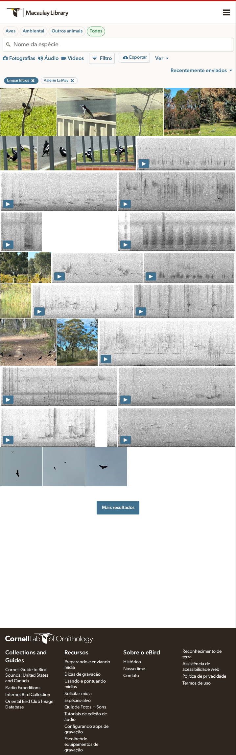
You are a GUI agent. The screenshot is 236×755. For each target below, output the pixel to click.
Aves (10, 31)
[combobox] (123, 44)
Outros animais (67, 31)
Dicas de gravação (82, 674)
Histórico (132, 662)
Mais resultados (118, 507)
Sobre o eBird (141, 653)
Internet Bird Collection (27, 694)
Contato (131, 675)
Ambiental (33, 31)
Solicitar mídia (78, 693)
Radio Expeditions (22, 688)
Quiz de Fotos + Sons (85, 707)
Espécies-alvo (77, 700)
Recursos (76, 653)
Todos (96, 31)
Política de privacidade (204, 676)
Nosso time (134, 669)
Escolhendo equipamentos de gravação (81, 744)
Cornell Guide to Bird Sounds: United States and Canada (26, 675)
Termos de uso (196, 683)
